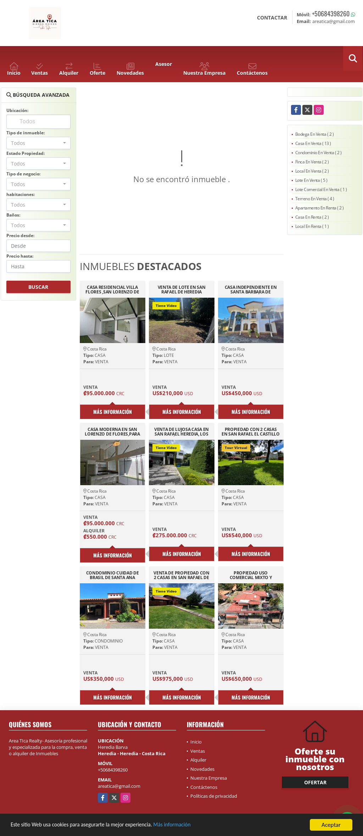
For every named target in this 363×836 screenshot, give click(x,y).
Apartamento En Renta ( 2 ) (319, 208)
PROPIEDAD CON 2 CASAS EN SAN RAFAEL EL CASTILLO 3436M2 (251, 431)
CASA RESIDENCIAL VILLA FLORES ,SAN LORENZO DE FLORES (112, 289)
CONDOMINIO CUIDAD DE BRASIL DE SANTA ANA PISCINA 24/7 (112, 575)
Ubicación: (17, 110)
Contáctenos (203, 787)
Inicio (196, 742)
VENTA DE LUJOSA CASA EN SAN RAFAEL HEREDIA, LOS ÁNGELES (181, 431)
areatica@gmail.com (119, 786)
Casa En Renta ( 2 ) (312, 217)
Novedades (202, 769)
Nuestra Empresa (208, 778)
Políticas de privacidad (213, 796)
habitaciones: (20, 194)
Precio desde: (20, 235)
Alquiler (198, 760)
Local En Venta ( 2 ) (312, 171)
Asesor (163, 64)
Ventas (197, 751)
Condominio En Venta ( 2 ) (318, 153)
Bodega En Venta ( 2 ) (314, 134)
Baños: (13, 215)
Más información (189, 825)
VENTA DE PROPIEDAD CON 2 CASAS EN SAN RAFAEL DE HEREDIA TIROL (181, 575)
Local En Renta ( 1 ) (312, 226)
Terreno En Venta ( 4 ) (314, 199)
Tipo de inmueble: (25, 133)
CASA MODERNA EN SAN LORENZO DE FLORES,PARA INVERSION (112, 431)
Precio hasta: (19, 256)
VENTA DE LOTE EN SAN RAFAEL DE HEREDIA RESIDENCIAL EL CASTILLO (181, 289)
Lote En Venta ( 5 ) (311, 180)
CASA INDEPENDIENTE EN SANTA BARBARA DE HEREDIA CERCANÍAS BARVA (250, 289)
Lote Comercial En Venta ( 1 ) (321, 189)
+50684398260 (331, 13)
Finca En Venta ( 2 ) (312, 162)
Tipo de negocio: (23, 174)
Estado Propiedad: (25, 153)
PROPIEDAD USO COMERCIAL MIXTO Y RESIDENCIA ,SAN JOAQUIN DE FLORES (250, 575)
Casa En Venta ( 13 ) (313, 143)
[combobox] (38, 143)
